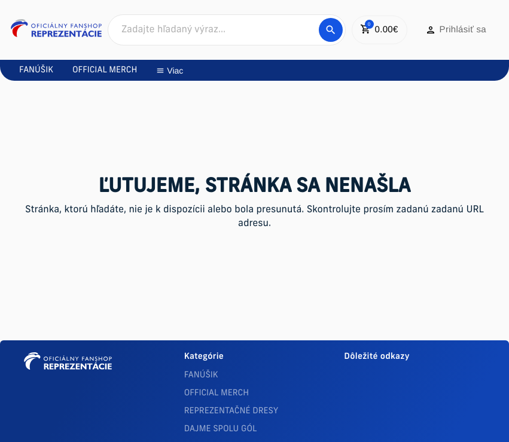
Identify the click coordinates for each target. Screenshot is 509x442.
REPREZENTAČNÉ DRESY (231, 411)
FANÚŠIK (201, 375)
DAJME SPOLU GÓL (220, 429)
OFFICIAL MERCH (216, 393)
